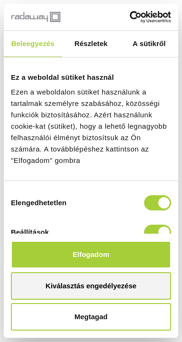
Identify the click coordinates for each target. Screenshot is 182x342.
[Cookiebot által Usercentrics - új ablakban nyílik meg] (130, 17)
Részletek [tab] (91, 43)
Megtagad (91, 317)
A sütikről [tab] (149, 43)
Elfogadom (91, 254)
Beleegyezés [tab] (33, 43)
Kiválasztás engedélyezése (91, 286)
